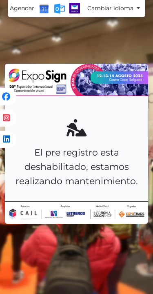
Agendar (22, 8)
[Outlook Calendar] (59, 8)
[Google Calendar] (44, 8)
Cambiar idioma (111, 8)
